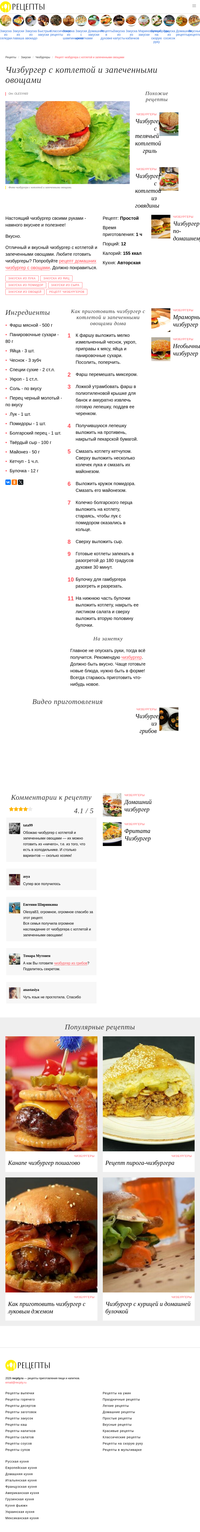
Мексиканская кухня (22, 1518)
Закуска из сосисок (169, 34)
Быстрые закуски (43, 32)
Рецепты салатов (19, 1437)
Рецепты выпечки (19, 1393)
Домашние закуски (93, 32)
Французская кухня (21, 1486)
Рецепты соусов (18, 1443)
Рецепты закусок (19, 1418)
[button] (194, 6)
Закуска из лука (22, 278)
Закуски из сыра (65, 285)
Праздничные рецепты (121, 1399)
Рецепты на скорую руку (123, 1443)
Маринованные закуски (144, 32)
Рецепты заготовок (21, 1412)
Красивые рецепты (118, 1431)
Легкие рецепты (116, 1406)
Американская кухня (22, 1493)
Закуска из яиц (56, 278)
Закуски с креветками (81, 34)
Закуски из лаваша (18, 34)
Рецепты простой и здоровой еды (22, 6)
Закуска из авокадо (31, 34)
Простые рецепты (117, 1418)
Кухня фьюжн (16, 1505)
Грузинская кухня (19, 1499)
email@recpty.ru (15, 1382)
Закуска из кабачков (131, 34)
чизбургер (131, 657)
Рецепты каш (16, 1424)
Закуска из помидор (25, 285)
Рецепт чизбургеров (66, 291)
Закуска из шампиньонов (68, 34)
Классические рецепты (56, 32)
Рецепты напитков (20, 1431)
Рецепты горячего (20, 1399)
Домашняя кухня (19, 1474)
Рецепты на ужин (117, 1393)
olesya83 (21, 93)
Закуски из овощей (25, 291)
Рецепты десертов (20, 1406)
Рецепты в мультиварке (122, 1450)
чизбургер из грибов (70, 963)
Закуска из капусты (119, 34)
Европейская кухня (21, 1468)
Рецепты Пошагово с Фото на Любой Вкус (27, 1365)
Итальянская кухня (21, 1480)
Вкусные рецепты (194, 32)
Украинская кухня (20, 1512)
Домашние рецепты (181, 32)
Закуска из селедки (5, 34)
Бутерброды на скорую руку (156, 36)
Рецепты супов (17, 1450)
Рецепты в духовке (106, 34)
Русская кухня (17, 1461)
